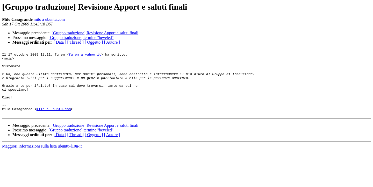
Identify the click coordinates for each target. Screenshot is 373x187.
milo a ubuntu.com (49, 19)
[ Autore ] (112, 42)
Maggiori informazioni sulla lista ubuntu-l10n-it (42, 158)
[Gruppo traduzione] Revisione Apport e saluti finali (95, 33)
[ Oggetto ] (94, 42)
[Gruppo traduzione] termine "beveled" (81, 37)
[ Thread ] (75, 42)
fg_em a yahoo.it (85, 55)
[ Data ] (60, 42)
